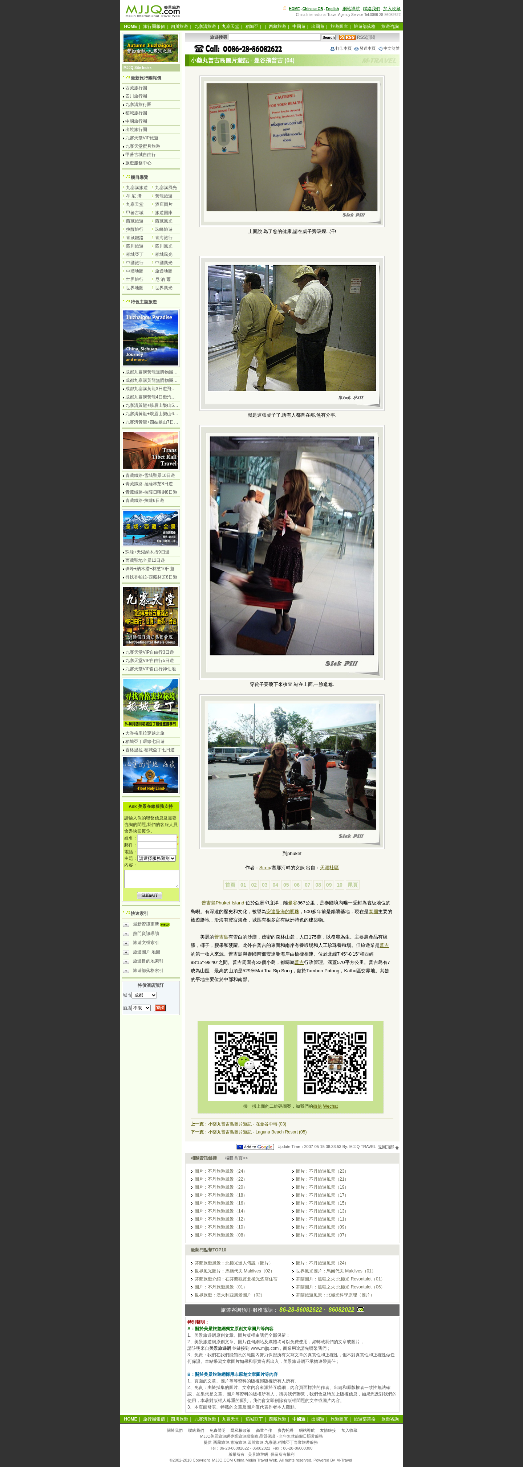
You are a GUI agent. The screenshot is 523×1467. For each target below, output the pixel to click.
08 (318, 885)
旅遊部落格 (365, 26)
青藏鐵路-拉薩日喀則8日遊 (151, 492)
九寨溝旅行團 (138, 104)
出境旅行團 (136, 129)
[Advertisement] (292, 1003)
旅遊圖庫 (339, 26)
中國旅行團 (136, 121)
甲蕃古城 (134, 212)
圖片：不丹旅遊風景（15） (322, 1203)
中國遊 (298, 26)
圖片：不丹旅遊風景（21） (322, 1179)
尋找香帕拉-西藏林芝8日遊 (151, 577)
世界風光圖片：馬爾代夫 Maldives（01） (336, 1271)
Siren (264, 867)
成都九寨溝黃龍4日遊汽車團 (152, 397)
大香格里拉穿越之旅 (145, 733)
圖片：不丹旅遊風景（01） (221, 1287)
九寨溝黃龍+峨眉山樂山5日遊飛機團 (160, 405)
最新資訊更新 (148, 925)
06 (297, 885)
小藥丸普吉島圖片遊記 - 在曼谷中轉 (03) (247, 1124)
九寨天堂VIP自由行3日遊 (149, 652)
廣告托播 (285, 1430)
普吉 (384, 945)
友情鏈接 (328, 1430)
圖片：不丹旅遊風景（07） (322, 1235)
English (332, 9)
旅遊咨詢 (390, 26)
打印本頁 (341, 48)
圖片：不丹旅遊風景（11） (322, 1219)
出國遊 (317, 26)
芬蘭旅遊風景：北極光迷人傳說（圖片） (234, 1263)
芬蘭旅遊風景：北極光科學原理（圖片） (335, 1295)
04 (276, 885)
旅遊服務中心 (138, 163)
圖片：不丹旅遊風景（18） (221, 1195)
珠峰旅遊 (164, 229)
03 (265, 885)
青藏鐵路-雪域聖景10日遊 (150, 475)
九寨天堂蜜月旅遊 (142, 146)
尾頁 (353, 885)
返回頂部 (389, 1147)
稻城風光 (164, 254)
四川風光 (164, 246)
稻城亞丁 (254, 26)
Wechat (330, 1106)
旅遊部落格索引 (143, 971)
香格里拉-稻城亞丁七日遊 (150, 749)
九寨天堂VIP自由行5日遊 (149, 660)
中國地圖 (134, 271)
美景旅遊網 (258, 1454)
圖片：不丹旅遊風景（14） (221, 1211)
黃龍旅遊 (164, 196)
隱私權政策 (241, 1430)
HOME (294, 9)
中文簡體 (389, 48)
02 (254, 885)
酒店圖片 (164, 204)
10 (339, 885)
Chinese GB (313, 9)
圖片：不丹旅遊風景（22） (221, 1179)
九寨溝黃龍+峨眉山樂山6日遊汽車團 (160, 413)
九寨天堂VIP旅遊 (141, 137)
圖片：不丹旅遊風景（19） (322, 1187)
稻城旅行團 (136, 112)
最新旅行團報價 (146, 78)
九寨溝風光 (166, 187)
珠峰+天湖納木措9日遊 (147, 552)
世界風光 (164, 287)
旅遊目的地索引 (143, 962)
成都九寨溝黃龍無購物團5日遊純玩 (159, 380)
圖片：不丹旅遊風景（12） (221, 1219)
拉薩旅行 (134, 229)
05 (286, 885)
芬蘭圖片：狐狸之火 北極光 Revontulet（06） (340, 1287)
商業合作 (264, 1430)
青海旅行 (164, 237)
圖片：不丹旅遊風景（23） (322, 1171)
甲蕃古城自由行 (140, 154)
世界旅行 (134, 279)
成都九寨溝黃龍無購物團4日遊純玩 (159, 372)
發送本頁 (365, 48)
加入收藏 (392, 8)
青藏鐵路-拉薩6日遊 (144, 500)
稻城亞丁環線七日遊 (145, 741)
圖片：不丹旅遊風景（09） (322, 1227)
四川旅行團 (136, 96)
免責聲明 (218, 1430)
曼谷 (292, 903)
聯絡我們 (371, 8)
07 (308, 885)
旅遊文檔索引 (141, 943)
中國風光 (164, 262)
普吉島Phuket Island (223, 903)
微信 (317, 1106)
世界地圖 (134, 287)
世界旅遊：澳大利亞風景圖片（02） (230, 1295)
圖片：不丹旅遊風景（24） (221, 1171)
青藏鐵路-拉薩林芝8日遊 (149, 483)
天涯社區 (329, 867)
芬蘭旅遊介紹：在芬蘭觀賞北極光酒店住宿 (236, 1279)
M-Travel (344, 1460)
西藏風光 (164, 221)
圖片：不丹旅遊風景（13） (322, 1211)
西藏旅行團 (136, 87)
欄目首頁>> (236, 1158)
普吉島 (221, 937)
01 (243, 885)
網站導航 (351, 8)
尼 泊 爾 (163, 279)
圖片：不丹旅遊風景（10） (221, 1227)
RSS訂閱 (357, 37)
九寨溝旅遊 (205, 26)
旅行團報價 (154, 26)
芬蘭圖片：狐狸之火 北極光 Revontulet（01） (340, 1279)
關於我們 (175, 1430)
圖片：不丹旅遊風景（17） (322, 1195)
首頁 (230, 885)
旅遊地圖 (164, 271)
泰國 (373, 911)
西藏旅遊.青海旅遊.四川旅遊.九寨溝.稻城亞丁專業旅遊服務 (265, 1442)
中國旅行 (134, 262)
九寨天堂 (230, 26)
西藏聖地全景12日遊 (145, 560)
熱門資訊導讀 (141, 934)
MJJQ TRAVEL (362, 1147)
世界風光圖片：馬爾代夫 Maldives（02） (235, 1271)
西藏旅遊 (277, 26)
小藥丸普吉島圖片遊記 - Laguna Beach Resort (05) (257, 1132)
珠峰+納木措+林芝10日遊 (149, 568)
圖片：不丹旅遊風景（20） (221, 1187)
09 (329, 885)
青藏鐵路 (134, 237)
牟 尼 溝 (134, 196)
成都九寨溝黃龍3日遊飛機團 (152, 388)
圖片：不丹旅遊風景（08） (221, 1235)
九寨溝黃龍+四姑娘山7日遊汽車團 (158, 422)
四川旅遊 (179, 26)
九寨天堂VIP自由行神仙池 (150, 668)
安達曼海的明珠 (282, 911)
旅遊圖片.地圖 (141, 953)
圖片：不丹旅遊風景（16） (221, 1203)
